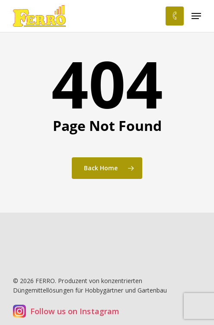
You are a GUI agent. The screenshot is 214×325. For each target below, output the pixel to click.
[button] (196, 16)
